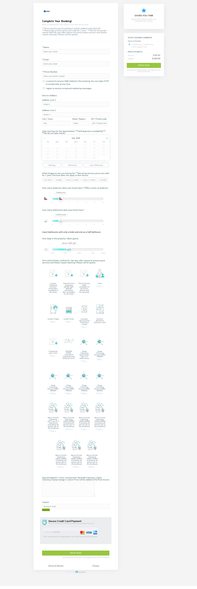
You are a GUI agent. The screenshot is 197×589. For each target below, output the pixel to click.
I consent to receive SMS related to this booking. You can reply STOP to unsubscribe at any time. (79, 83)
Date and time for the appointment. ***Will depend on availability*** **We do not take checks (75, 133)
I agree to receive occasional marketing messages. (70, 89)
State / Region (80, 120)
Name (47, 48)
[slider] (62, 200)
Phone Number (51, 73)
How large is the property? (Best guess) (62, 240)
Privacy (97, 567)
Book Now (144, 65)
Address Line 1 (51, 101)
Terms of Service (57, 567)
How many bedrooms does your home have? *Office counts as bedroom (77, 189)
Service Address (51, 97)
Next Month (108, 139)
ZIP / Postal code (100, 120)
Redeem (47, 511)
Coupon (47, 503)
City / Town (49, 120)
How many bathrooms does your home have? (65, 211)
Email (47, 61)
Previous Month (46, 139)
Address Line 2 (51, 111)
